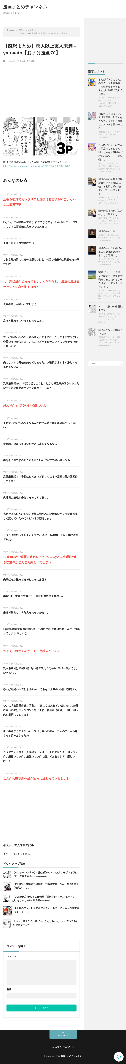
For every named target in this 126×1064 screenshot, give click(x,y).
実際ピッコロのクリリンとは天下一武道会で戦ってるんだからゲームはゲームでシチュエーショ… (110, 279)
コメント (11, 956)
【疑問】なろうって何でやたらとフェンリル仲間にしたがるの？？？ (109, 134)
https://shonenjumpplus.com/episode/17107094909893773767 (36, 166)
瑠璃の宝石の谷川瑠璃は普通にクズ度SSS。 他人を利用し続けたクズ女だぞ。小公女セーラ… (110, 186)
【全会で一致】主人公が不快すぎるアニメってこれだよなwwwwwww (109, 237)
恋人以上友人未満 (26, 61)
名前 (8, 989)
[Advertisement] (41, 87)
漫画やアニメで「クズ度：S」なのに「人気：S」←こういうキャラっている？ (109, 200)
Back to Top (63, 1035)
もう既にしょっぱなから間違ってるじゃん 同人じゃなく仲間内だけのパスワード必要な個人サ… (110, 152)
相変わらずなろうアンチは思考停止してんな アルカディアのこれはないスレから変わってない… (110, 120)
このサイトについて (63, 1046)
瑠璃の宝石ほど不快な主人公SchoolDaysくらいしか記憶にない (110, 252)
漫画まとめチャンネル (25, 7)
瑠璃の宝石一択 (106, 231)
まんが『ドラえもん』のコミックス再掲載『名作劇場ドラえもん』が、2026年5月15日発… (110, 86)
